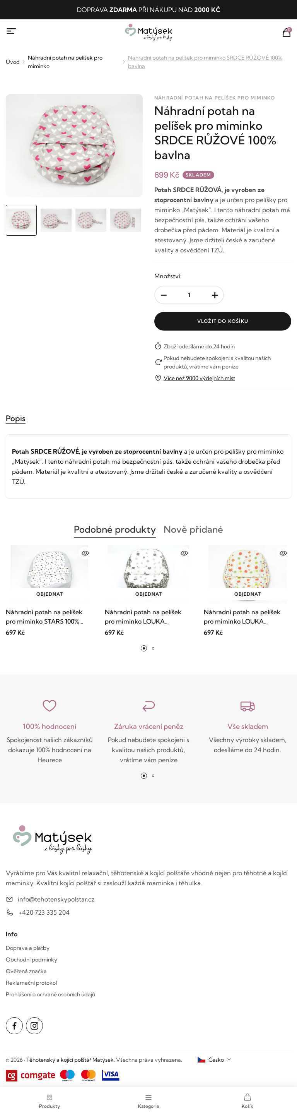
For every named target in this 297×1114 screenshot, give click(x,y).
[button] (144, 648)
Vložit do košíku (222, 321)
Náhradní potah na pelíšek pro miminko (65, 62)
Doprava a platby (28, 947)
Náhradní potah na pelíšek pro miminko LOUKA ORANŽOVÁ (242, 617)
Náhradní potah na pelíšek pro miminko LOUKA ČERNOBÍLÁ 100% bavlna (143, 617)
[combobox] (215, 1060)
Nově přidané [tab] (193, 533)
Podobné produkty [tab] (115, 533)
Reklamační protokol (31, 982)
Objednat (49, 594)
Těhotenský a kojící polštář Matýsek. (70, 1059)
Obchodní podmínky (31, 959)
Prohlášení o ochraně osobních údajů (50, 994)
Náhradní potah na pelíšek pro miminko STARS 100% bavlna (44, 617)
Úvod (13, 61)
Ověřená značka (26, 971)
